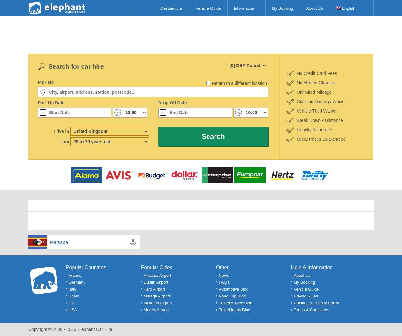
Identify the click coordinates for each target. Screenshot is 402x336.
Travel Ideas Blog (234, 309)
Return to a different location (239, 83)
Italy (72, 289)
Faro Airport (154, 289)
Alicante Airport (157, 275)
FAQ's (224, 282)
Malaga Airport (157, 296)
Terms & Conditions (311, 309)
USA (73, 309)
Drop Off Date (172, 102)
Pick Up (46, 82)
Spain (74, 296)
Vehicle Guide (208, 8)
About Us (314, 8)
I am (64, 141)
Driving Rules (306, 296)
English (345, 8)
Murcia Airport (156, 309)
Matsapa (59, 242)
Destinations (171, 8)
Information (244, 8)
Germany (77, 282)
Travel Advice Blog (235, 303)
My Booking (282, 8)
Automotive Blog (233, 289)
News (224, 275)
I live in (61, 131)
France (75, 275)
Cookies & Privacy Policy (316, 303)
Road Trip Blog (232, 296)
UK (71, 303)
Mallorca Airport (158, 303)
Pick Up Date (51, 102)
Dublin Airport (156, 282)
